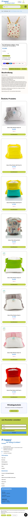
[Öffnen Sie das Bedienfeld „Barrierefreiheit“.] (25, 514)
